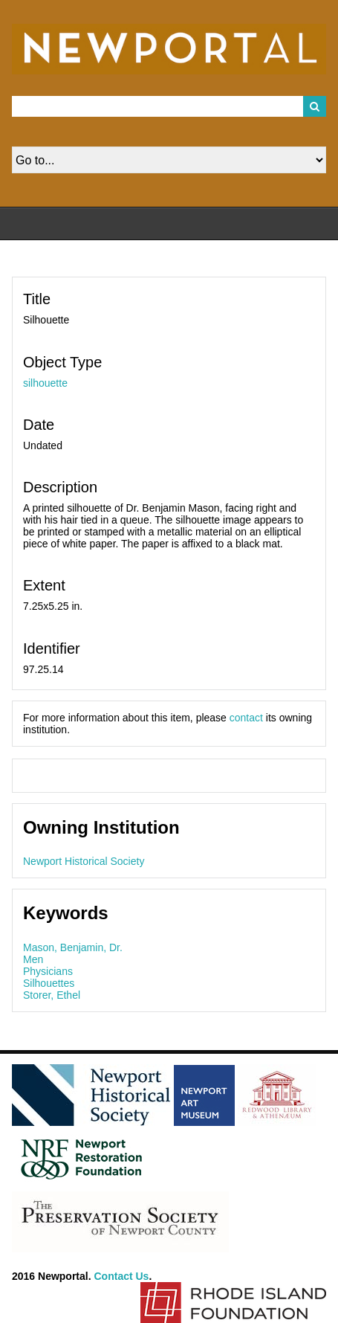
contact (246, 718)
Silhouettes (48, 983)
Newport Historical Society (83, 861)
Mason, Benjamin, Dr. (73, 947)
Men (33, 959)
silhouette (45, 383)
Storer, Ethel (51, 995)
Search (315, 106)
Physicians (48, 971)
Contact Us (121, 1276)
